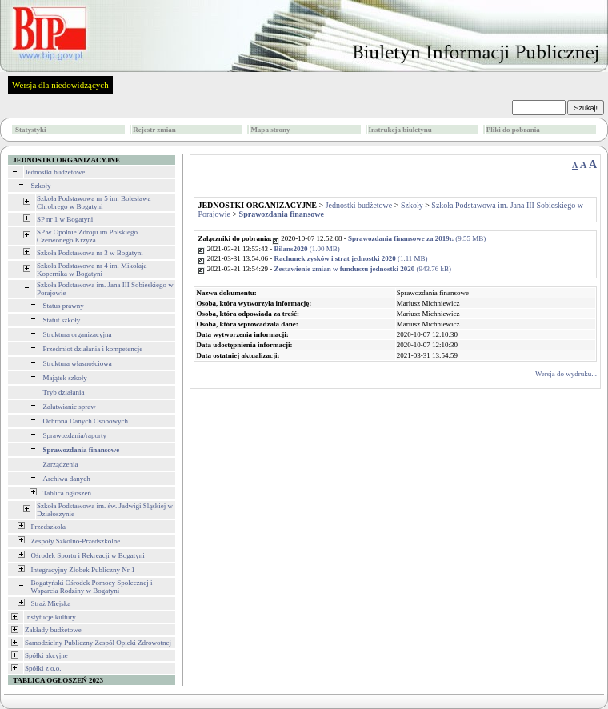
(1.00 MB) (306, 249)
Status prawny (63, 306)
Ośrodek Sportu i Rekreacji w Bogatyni (88, 555)
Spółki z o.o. (43, 668)
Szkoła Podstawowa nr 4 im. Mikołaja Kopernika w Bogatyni (91, 270)
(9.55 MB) (417, 238)
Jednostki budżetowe (55, 172)
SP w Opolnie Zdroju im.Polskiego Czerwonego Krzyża (87, 236)
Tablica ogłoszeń (67, 493)
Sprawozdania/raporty (74, 435)
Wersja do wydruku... (566, 374)
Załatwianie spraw (69, 407)
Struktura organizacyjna (77, 334)
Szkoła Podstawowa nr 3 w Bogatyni (90, 253)
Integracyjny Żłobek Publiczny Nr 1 (83, 570)
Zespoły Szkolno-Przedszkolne (76, 541)
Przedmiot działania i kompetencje (93, 349)
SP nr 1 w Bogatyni (65, 219)
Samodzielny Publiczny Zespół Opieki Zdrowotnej (98, 643)
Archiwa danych (66, 479)
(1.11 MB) (350, 258)
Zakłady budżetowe (53, 630)
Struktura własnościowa (77, 363)
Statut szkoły (62, 320)
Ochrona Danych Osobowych (85, 421)
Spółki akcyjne (46, 655)
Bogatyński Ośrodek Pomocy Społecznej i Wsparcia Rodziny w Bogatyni (92, 587)
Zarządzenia (60, 464)
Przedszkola (48, 527)
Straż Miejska (51, 603)
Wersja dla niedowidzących (60, 85)
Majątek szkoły (65, 378)
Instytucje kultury (50, 617)
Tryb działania (64, 392)
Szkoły (41, 186)
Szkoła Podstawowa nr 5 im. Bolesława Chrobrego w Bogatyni (93, 202)
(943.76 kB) (362, 269)
